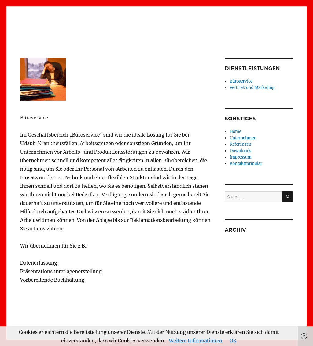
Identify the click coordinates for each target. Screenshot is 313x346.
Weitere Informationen (195, 340)
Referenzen (240, 144)
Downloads (240, 150)
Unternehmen (243, 138)
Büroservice (241, 81)
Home (235, 131)
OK (233, 340)
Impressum (240, 157)
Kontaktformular (246, 163)
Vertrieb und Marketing (252, 87)
